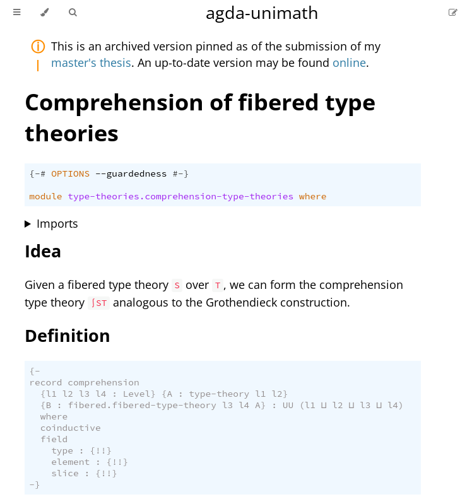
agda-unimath (262, 12)
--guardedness (131, 173)
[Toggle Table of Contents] (16, 12)
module (45, 196)
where (313, 196)
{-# (37, 173)
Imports (57, 223)
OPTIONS (70, 173)
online (349, 62)
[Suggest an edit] (453, 12)
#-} (180, 173)
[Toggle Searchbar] (72, 12)
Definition (67, 335)
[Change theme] (44, 12)
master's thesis (91, 62)
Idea (43, 250)
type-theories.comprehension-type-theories (180, 196)
